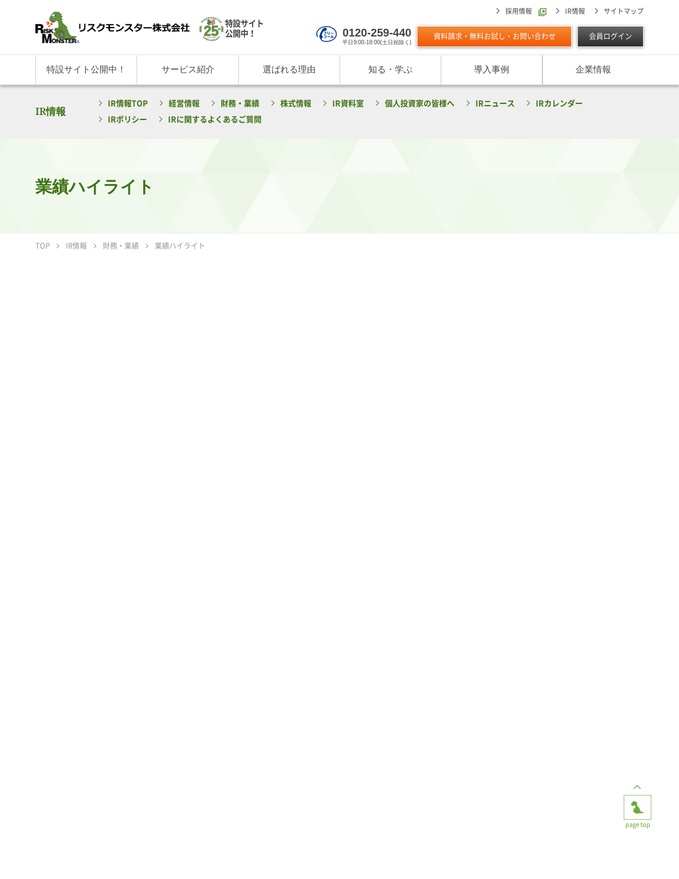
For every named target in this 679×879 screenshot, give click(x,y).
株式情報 (295, 103)
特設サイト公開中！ (86, 69)
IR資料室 (348, 103)
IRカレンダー (559, 103)
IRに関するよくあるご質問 (215, 119)
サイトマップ (624, 11)
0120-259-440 (376, 33)
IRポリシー (127, 119)
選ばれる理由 (289, 69)
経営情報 (184, 103)
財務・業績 (240, 103)
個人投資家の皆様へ (420, 103)
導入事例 (491, 69)
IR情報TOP (128, 103)
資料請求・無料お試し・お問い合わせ (494, 36)
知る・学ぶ (390, 69)
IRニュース (495, 103)
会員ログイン (610, 36)
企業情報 (593, 69)
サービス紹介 (188, 69)
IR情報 (575, 11)
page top (637, 804)
